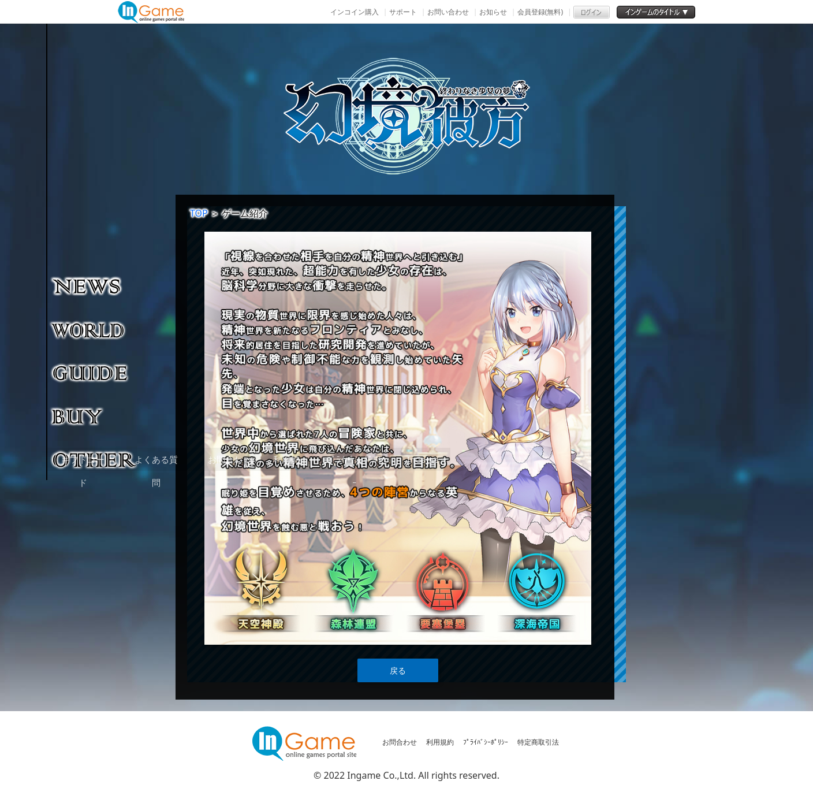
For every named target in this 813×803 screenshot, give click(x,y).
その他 (95, 459)
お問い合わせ (448, 12)
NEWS (95, 286)
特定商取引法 (538, 742)
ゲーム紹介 (95, 329)
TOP (199, 213)
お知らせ (493, 12)
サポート (403, 12)
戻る (398, 670)
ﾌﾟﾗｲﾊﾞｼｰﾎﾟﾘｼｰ (485, 742)
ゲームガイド (95, 372)
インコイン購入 (354, 12)
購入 (95, 415)
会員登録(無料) (540, 12)
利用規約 (440, 742)
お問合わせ (399, 742)
